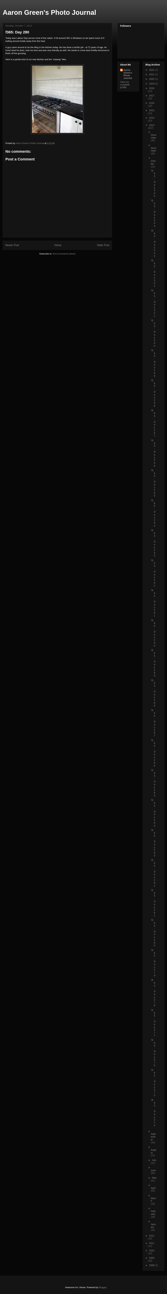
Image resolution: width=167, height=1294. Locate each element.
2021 (152, 74)
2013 (151, 125)
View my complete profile (125, 85)
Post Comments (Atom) (64, 253)
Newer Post (12, 245)
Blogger (102, 1287)
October (153, 162)
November (153, 149)
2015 (151, 110)
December (153, 136)
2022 (152, 70)
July (154, 1160)
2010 (151, 1250)
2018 (151, 88)
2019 (152, 83)
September (153, 1137)
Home (58, 245)
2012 (151, 1235)
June (153, 1170)
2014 (151, 117)
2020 (152, 79)
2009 (151, 1258)
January (153, 1225)
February (153, 1212)
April (153, 1188)
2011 (151, 1243)
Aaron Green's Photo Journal (49, 12)
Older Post (103, 245)
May (154, 1177)
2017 (151, 95)
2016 (151, 103)
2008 (152, 1265)
